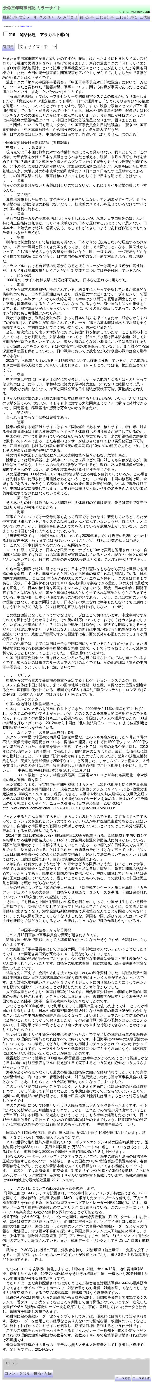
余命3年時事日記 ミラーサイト (78, 1357)
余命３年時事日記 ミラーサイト (48, 1357)
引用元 (8, 47)
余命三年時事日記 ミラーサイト (32, 8)
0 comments (26, 26)
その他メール (50, 17)
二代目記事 (105, 17)
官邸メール (28, 17)
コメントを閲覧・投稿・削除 (28, 1373)
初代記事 (87, 17)
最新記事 (10, 17)
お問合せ (70, 17)
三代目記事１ (127, 17)
